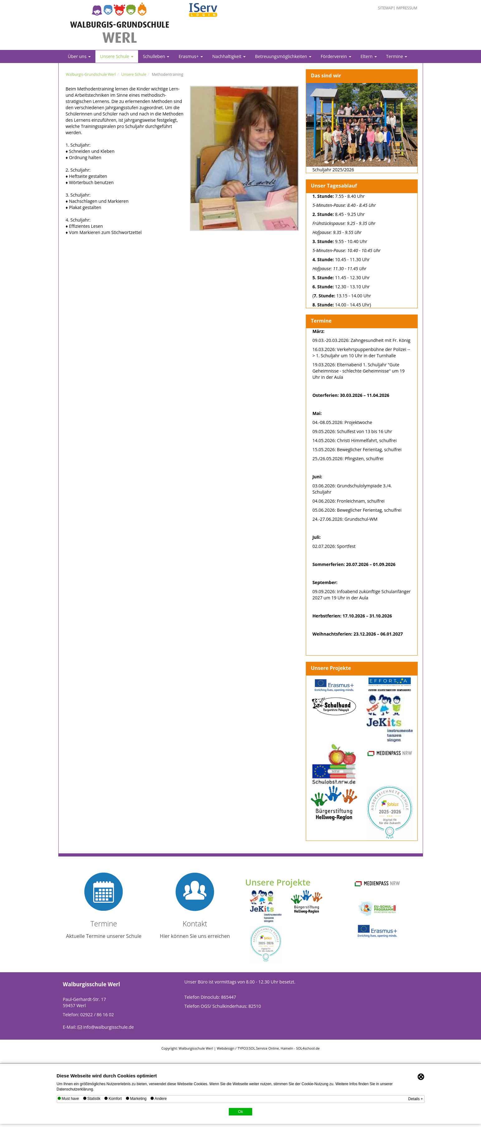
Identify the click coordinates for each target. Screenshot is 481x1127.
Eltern (369, 56)
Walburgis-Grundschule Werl (91, 74)
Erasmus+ (191, 56)
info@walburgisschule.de (108, 1027)
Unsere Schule (116, 56)
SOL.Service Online (264, 1048)
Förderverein (336, 56)
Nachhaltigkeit (229, 56)
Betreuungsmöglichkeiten (283, 56)
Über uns (79, 56)
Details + (415, 1099)
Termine (396, 56)
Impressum (406, 8)
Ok (240, 1112)
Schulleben (156, 56)
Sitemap (385, 8)
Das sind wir (326, 75)
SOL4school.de (308, 1048)
